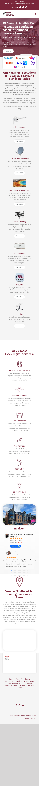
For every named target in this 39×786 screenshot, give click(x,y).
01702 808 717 (20, 1)
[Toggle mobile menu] (35, 14)
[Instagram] (19, 767)
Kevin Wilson (15, 604)
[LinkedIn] (23, 767)
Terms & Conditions (31, 780)
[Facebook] (16, 767)
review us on (15, 598)
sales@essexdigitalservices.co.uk (24, 3)
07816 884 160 (11, 3)
